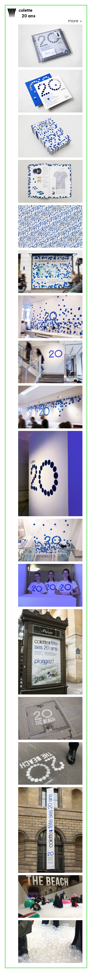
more (73, 21)
